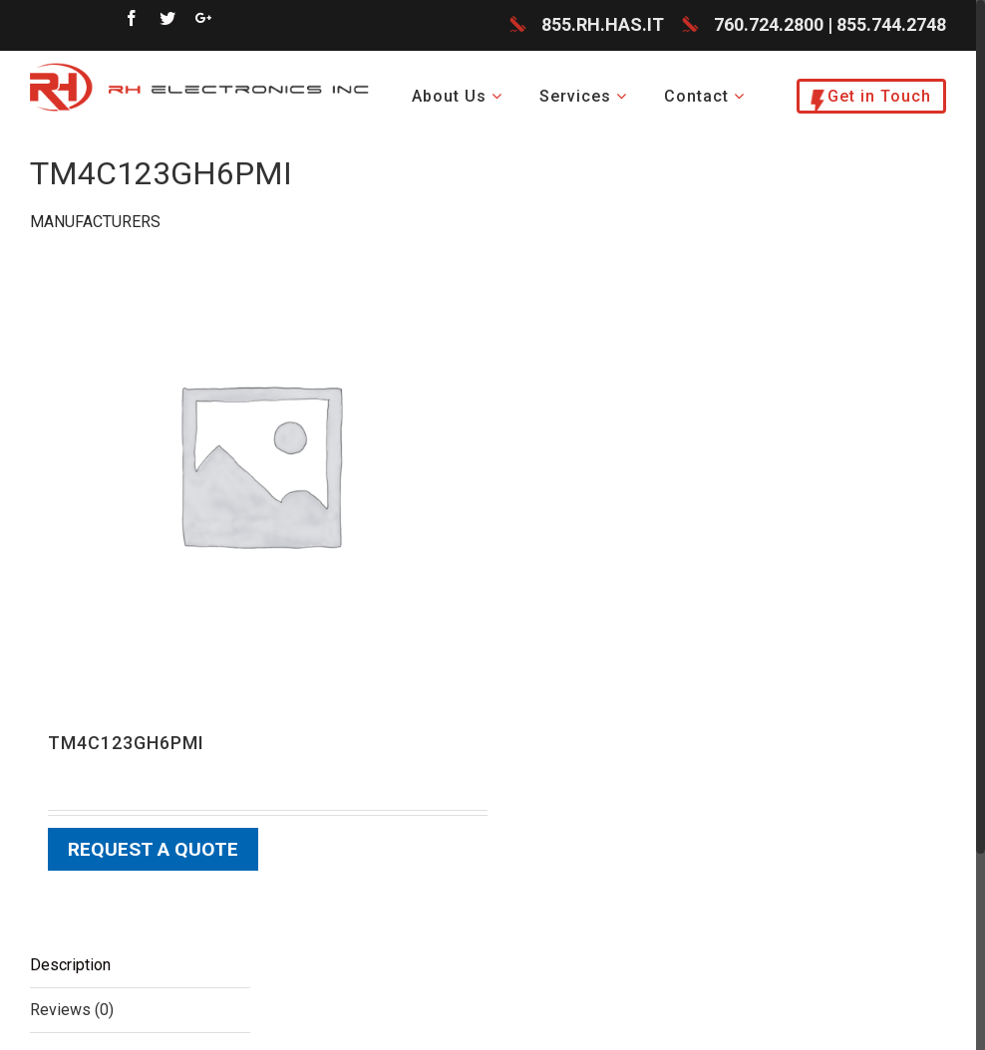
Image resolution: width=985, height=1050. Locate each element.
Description (70, 964)
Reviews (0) (72, 1009)
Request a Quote (153, 849)
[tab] (140, 965)
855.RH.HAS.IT (602, 24)
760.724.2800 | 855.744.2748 (830, 24)
